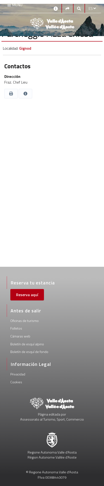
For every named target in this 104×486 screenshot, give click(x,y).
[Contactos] (56, 8)
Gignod (25, 48)
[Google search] (79, 8)
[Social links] (67, 8)
